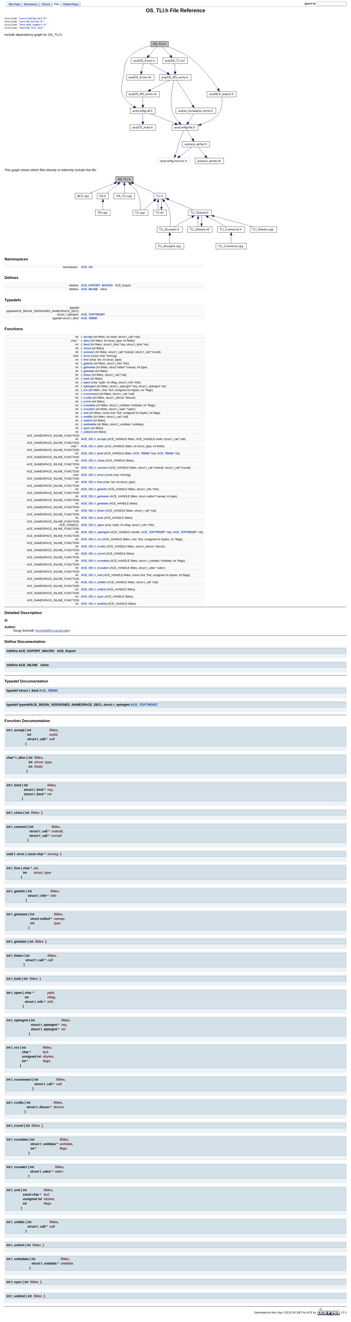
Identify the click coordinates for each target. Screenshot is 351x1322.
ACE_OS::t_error (92, 476)
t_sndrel (86, 422)
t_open (85, 384)
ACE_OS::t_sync (92, 598)
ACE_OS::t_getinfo (94, 491)
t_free (85, 361)
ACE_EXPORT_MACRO (97, 287)
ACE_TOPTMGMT (93, 316)
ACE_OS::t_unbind (94, 605)
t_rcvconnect (90, 395)
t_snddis (87, 418)
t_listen (86, 376)
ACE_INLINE (89, 291)
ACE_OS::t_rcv (91, 541)
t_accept (87, 338)
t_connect (87, 353)
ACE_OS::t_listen (93, 512)
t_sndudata (88, 426)
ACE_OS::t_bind (92, 455)
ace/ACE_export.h (32, 26)
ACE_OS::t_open (92, 526)
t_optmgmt (88, 388)
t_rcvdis (86, 399)
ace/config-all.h (32, 19)
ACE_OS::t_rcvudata (95, 562)
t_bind (85, 346)
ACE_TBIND (89, 320)
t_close (86, 350)
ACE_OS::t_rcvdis (93, 548)
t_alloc (85, 342)
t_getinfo (87, 365)
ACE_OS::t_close (93, 462)
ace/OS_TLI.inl (31, 29)
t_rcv (84, 391)
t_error (85, 357)
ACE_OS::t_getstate (94, 505)
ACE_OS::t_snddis (94, 584)
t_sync (85, 429)
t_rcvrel (86, 403)
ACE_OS (87, 268)
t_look (85, 380)
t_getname (88, 369)
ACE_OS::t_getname (95, 498)
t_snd (85, 414)
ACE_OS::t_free (92, 483)
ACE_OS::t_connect (94, 469)
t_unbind (87, 433)
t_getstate (87, 372)
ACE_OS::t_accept (93, 440)
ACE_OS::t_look (92, 519)
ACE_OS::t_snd (91, 576)
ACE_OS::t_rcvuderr (95, 569)
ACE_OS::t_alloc (92, 448)
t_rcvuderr (88, 410)
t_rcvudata (88, 407)
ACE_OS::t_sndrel (93, 591)
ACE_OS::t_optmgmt (95, 534)
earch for (310, 3)
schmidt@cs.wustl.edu (52, 632)
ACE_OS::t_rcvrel (93, 555)
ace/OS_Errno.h (31, 22)
